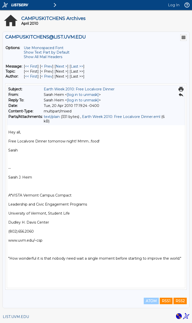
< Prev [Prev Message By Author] (46, 76)
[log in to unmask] (83, 94)
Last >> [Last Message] (77, 66)
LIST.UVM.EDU (16, 316)
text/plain (52, 116)
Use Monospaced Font (44, 48)
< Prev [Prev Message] (46, 66)
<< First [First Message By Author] (31, 76)
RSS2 (180, 301)
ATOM (151, 301)
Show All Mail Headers (43, 57)
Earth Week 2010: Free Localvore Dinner (79, 89)
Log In (174, 5)
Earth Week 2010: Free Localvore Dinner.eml (121, 116)
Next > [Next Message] (61, 66)
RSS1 (166, 301)
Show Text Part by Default (47, 52)
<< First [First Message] (31, 66)
